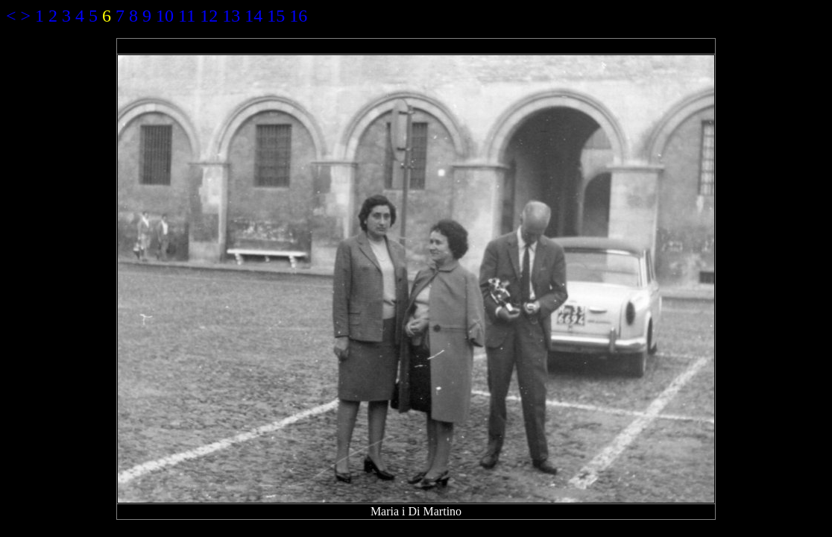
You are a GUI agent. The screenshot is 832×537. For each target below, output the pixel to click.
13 (231, 15)
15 (276, 15)
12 (209, 15)
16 (298, 15)
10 (165, 15)
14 (253, 15)
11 (186, 15)
